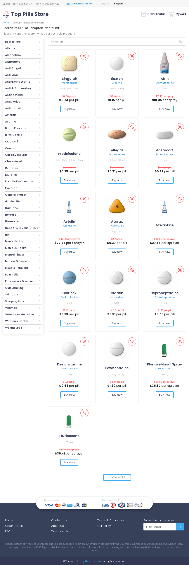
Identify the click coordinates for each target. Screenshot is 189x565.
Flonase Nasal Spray (164, 364)
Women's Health (16, 321)
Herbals (10, 215)
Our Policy (104, 526)
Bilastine (117, 83)
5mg (69, 88)
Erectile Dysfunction (19, 181)
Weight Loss (13, 328)
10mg (76, 88)
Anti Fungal (13, 68)
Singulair (69, 78)
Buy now (69, 109)
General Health (16, 195)
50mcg (164, 374)
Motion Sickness (16, 261)
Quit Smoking (14, 288)
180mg (121, 160)
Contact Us (59, 520)
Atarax (117, 221)
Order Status (153, 14)
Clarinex (69, 293)
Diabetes (11, 168)
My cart (177, 14)
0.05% (164, 88)
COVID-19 (11, 141)
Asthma (10, 121)
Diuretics (11, 175)
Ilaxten (117, 78)
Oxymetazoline (164, 83)
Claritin (117, 293)
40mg (121, 88)
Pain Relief (12, 274)
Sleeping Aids (14, 301)
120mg (113, 160)
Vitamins (11, 308)
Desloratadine (69, 297)
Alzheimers (12, 62)
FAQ (8, 531)
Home (6, 22)
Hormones (12, 221)
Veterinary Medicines (20, 314)
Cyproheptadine (164, 293)
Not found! (52, 28)
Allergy (10, 48)
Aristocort (164, 150)
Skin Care (11, 294)
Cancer (10, 148)
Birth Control (14, 135)
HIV (7, 234)
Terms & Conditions (111, 520)
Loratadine (117, 297)
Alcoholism (13, 55)
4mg (62, 88)
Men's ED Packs (15, 248)
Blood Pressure (15, 128)
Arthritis (10, 115)
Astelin (69, 221)
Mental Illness (15, 254)
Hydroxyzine (117, 225)
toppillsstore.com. (90, 561)
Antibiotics (12, 101)
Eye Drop (11, 188)
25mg (120, 231)
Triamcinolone (165, 154)
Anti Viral (11, 75)
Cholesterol (13, 161)
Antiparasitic (14, 108)
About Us (57, 526)
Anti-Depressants (17, 82)
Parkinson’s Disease (19, 281)
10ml (69, 231)
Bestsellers (13, 42)
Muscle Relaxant (16, 268)
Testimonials (60, 531)
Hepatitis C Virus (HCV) (21, 228)
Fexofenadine (117, 154)
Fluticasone (164, 368)
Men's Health (14, 241)
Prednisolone (69, 153)
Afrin (165, 78)
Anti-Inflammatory (18, 88)
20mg (113, 88)
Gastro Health (15, 201)
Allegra (117, 150)
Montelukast (69, 83)
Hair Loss (11, 208)
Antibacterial (14, 95)
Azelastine (69, 225)
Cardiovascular (16, 155)
